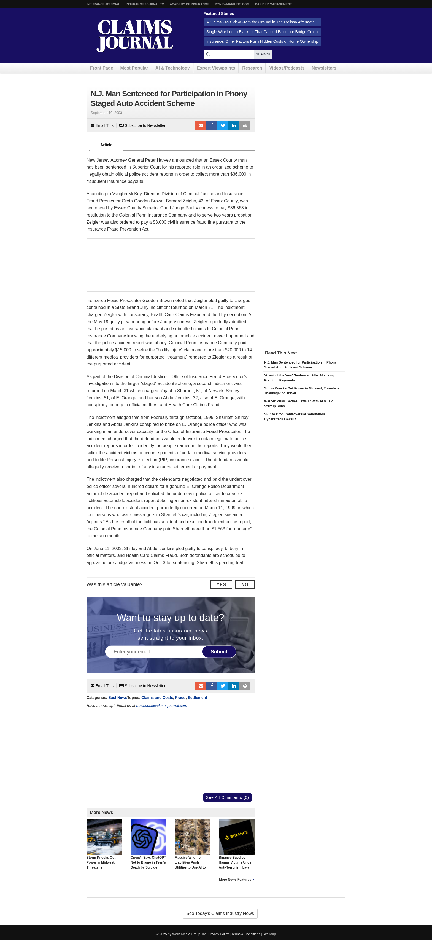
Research (252, 68)
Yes (221, 584)
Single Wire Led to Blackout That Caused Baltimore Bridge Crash (262, 32)
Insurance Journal (103, 4)
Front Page (101, 68)
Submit (219, 652)
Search (263, 54)
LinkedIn (233, 125)
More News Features (235, 880)
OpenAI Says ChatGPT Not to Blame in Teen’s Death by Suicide (148, 844)
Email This (102, 125)
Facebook (211, 125)
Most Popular (134, 68)
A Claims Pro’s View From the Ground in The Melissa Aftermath (260, 22)
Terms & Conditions (245, 934)
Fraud (180, 698)
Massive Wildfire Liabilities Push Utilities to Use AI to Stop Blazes (192, 846)
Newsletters (324, 68)
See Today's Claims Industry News (220, 913)
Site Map (269, 934)
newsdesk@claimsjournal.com (161, 706)
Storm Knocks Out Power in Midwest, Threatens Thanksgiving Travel (104, 846)
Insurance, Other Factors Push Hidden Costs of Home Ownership (262, 41)
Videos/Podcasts (286, 68)
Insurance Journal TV (145, 4)
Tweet (222, 125)
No (245, 584)
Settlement (197, 698)
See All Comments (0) (227, 797)
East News (117, 698)
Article (106, 145)
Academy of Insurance (189, 4)
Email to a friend (200, 125)
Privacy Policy (218, 934)
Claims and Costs (157, 698)
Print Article (244, 125)
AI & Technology (172, 68)
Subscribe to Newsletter (142, 125)
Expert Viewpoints (216, 68)
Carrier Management (273, 4)
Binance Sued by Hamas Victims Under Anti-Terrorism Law (237, 844)
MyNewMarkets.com (232, 4)
